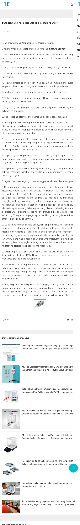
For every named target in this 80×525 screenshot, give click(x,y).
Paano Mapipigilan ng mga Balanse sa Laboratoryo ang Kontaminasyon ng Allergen (47, 484)
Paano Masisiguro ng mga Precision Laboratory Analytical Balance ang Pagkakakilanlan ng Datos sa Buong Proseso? (48, 503)
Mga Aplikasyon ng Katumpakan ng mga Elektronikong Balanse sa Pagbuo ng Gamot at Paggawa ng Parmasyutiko (49, 412)
